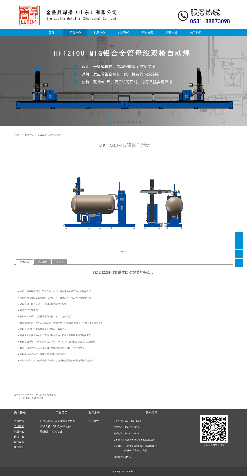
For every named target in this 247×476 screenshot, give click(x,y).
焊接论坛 (171, 32)
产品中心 (75, 32)
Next (228, 203)
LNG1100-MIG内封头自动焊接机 (39, 394)
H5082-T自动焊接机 (33, 398)
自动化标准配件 (62, 426)
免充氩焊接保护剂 (64, 421)
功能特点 (24, 262)
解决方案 (147, 32)
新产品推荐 (47, 421)
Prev (19, 203)
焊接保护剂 (124, 32)
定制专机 (57, 431)
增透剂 (44, 431)
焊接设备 (29, 134)
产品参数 (43, 262)
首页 (51, 32)
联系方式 (93, 421)
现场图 (59, 262)
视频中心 (99, 32)
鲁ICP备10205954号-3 (123, 471)
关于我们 (195, 32)
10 (140, 122)
